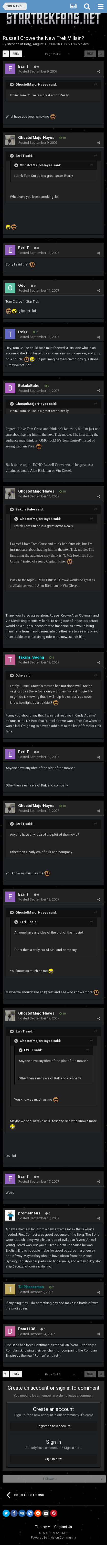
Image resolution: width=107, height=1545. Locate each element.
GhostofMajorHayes (36, 137)
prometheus (29, 1213)
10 (62, 138)
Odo (22, 285)
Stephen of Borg (19, 44)
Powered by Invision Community (53, 1537)
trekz (23, 332)
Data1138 (26, 1329)
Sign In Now (53, 1459)
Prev (16, 53)
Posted (37, 71)
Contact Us (63, 1527)
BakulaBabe (28, 385)
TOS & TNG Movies (75, 44)
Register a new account (53, 1426)
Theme (42, 1527)
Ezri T (23, 66)
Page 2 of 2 (53, 54)
